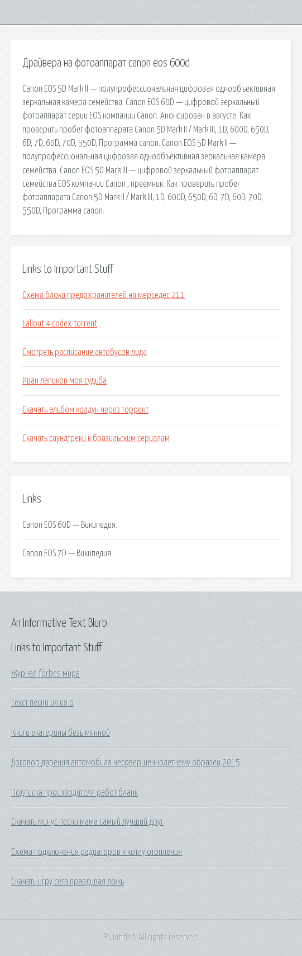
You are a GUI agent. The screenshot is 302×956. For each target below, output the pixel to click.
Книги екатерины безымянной (60, 732)
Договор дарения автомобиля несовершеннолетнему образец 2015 (125, 762)
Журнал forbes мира (45, 673)
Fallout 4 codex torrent (59, 323)
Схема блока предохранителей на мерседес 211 (103, 295)
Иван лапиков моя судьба (64, 380)
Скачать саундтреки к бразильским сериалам (96, 438)
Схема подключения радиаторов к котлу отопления (96, 852)
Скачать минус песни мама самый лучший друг (87, 821)
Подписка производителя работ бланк (74, 792)
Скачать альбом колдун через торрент (85, 409)
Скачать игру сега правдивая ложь (67, 881)
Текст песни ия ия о (42, 702)
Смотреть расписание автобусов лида (84, 352)
